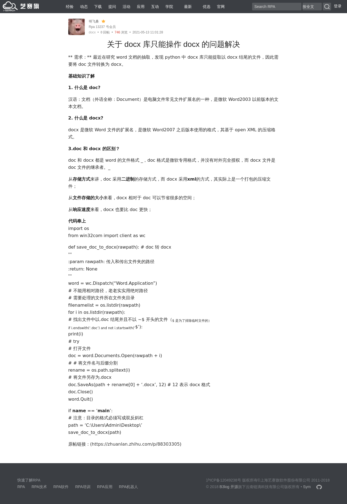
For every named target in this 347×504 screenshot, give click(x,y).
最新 (186, 6)
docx (92, 32)
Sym (307, 487)
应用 (141, 6)
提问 (112, 6)
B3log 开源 (228, 487)
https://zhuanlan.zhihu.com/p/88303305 (136, 444)
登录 (338, 6)
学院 (169, 6)
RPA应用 (104, 487)
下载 (98, 6)
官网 (221, 6)
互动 (155, 6)
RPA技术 (39, 487)
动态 (84, 6)
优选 (204, 6)
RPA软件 (61, 487)
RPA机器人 (128, 487)
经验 (70, 6)
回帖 (105, 32)
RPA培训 (83, 487)
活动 (126, 6)
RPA (21, 487)
